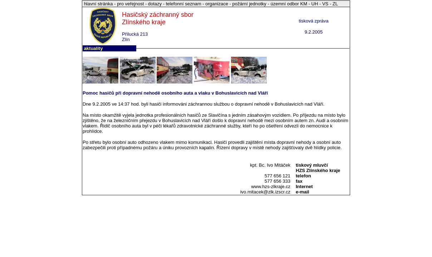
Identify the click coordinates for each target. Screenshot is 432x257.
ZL (335, 3)
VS (325, 3)
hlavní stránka (99, 3)
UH (314, 3)
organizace (216, 3)
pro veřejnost (131, 3)
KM (304, 3)
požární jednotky (249, 3)
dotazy (155, 3)
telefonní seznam (183, 3)
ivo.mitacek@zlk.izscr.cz (265, 192)
